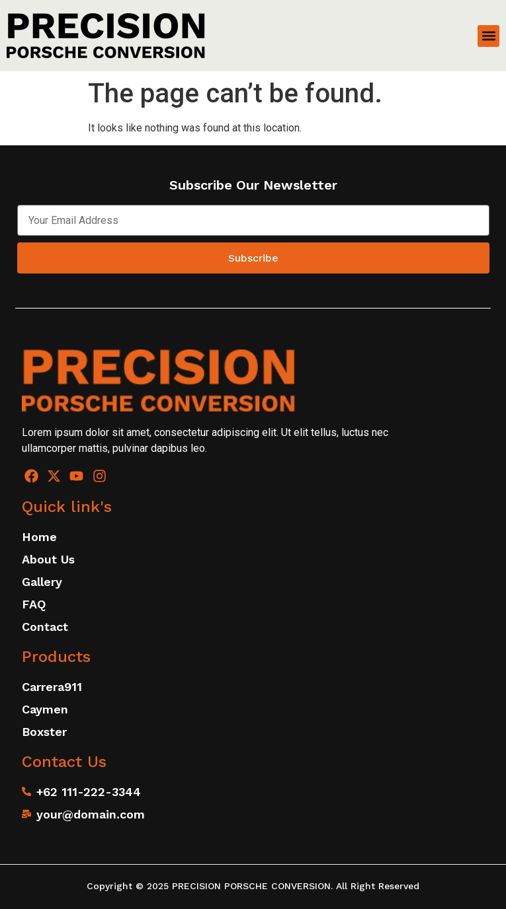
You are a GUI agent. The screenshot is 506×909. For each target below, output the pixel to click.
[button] (488, 36)
